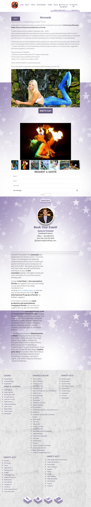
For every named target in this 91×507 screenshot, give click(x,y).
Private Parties (8, 379)
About (27, 5)
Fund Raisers (7, 383)
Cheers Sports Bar (38, 433)
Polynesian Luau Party (39, 402)
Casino (33, 5)
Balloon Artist (8, 479)
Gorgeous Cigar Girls (10, 477)
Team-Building (51, 476)
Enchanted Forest (37, 395)
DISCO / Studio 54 (38, 381)
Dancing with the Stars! (39, 448)
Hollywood (36, 438)
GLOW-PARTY (37, 407)
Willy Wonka (36, 424)
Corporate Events (9, 381)
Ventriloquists (65, 398)
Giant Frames (8, 406)
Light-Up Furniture (9, 399)
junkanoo (64, 395)
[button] (12, 141)
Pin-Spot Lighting (9, 397)
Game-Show (36, 400)
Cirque (6, 465)
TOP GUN (35, 421)
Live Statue (7, 487)
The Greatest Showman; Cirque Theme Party (45, 410)
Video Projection (8, 401)
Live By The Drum (38, 429)
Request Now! (45, 201)
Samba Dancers (66, 379)
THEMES (50, 5)
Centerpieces (7, 413)
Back (15, 18)
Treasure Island (37, 440)
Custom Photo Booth (53, 462)
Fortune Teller (51, 464)
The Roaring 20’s (37, 383)
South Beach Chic (38, 386)
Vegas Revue (7, 468)
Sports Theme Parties (39, 450)
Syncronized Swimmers (10, 489)
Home (22, 5)
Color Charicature (52, 467)
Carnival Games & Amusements (42, 445)
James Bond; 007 (38, 388)
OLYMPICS (36, 398)
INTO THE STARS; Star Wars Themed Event (45, 391)
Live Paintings (8, 482)
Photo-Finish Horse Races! (40, 436)
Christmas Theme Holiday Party (42, 452)
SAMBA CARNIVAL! (38, 405)
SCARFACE (36, 412)
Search (75, 10)
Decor (56, 5)
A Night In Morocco (38, 426)
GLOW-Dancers (66, 391)
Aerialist (6, 472)
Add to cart (45, 111)
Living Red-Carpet (9, 491)
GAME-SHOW (51, 481)
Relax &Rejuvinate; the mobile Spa (42, 431)
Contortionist (7, 484)
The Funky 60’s (37, 379)
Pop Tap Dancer (8, 470)
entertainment (41, 5)
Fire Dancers (7, 463)
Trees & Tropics (8, 411)
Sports (49, 471)
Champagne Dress (9, 475)
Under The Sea (37, 393)
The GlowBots (65, 381)
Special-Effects (8, 409)
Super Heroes (36, 419)
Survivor (35, 443)
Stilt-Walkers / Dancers (68, 386)
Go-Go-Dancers (66, 383)
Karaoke (49, 469)
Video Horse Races (52, 478)
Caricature (50, 486)
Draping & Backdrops (10, 404)
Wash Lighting (8, 390)
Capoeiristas (65, 393)
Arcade (49, 474)
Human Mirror (66, 388)
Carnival (49, 483)
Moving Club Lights (9, 394)
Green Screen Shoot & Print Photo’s (57, 459)
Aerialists (6, 460)
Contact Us (63, 5)
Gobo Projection (8, 392)
